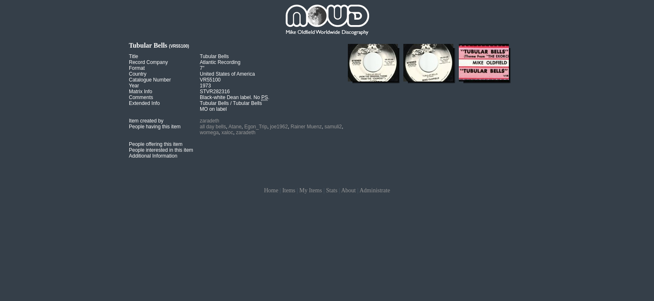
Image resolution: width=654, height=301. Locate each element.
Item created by (146, 121)
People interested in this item (161, 150)
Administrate (375, 190)
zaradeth (209, 121)
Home (271, 190)
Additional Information (153, 156)
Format (137, 68)
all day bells (213, 127)
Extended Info (144, 103)
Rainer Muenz (306, 127)
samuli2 (333, 127)
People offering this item (156, 144)
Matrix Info (140, 91)
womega (209, 132)
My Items (310, 190)
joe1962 (279, 127)
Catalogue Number (150, 80)
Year (134, 86)
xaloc (227, 132)
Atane (235, 127)
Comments (141, 97)
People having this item (155, 127)
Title (133, 56)
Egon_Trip (255, 127)
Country (137, 74)
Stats (331, 190)
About (348, 190)
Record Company (148, 62)
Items (288, 190)
